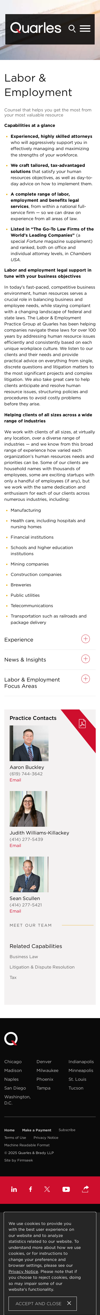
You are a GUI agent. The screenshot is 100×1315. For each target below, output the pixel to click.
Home (9, 1130)
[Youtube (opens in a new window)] (66, 1190)
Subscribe (67, 1130)
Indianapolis (81, 1061)
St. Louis (77, 1079)
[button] (85, 1189)
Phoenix (45, 1079)
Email (15, 779)
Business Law (24, 956)
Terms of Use (15, 1137)
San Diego (15, 1088)
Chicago (13, 1061)
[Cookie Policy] (50, 1263)
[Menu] (85, 29)
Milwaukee (47, 1070)
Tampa (43, 1088)
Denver (44, 1061)
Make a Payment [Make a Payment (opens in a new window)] (36, 1130)
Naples (11, 1079)
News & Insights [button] (25, 659)
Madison (13, 1070)
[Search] (72, 29)
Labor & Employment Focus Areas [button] (32, 682)
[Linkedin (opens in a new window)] (14, 1189)
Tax (13, 977)
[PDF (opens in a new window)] (82, 724)
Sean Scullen (25, 898)
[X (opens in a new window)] (47, 1189)
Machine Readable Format (27, 1145)
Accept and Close (38, 1303)
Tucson (76, 1088)
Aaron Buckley (27, 767)
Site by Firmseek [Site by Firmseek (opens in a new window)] (18, 1160)
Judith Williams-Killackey (39, 833)
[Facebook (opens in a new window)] (30, 1189)
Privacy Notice (46, 1137)
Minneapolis (81, 1070)
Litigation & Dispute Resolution (42, 967)
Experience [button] (18, 639)
